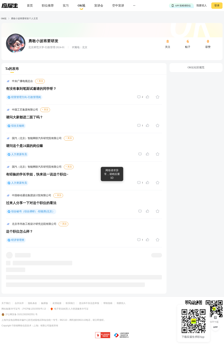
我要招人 (201, 5)
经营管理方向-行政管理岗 (26, 97)
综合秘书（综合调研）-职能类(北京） (33, 211)
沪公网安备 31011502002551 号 (19, 314)
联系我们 (70, 303)
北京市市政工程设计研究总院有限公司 (34, 224)
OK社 (4, 18)
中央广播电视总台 (22, 81)
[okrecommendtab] (81, 6)
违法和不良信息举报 (89, 303)
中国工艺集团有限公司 (25, 109)
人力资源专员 (19, 154)
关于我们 (5, 303)
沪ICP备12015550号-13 (34, 308)
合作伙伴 (19, 303)
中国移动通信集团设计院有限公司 (31, 195)
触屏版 (44, 303)
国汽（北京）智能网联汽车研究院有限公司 (37, 138)
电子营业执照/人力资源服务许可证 (69, 308)
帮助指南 (107, 303)
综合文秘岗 (17, 125)
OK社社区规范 (196, 67)
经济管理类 (17, 240)
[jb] (102, 335)
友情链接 (56, 303)
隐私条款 (32, 303)
